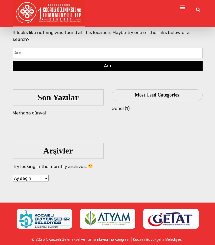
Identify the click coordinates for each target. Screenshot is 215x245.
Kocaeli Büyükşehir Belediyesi (158, 239)
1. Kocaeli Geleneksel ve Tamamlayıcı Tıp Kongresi (87, 239)
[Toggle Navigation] (182, 7)
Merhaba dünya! (29, 113)
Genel (118, 108)
